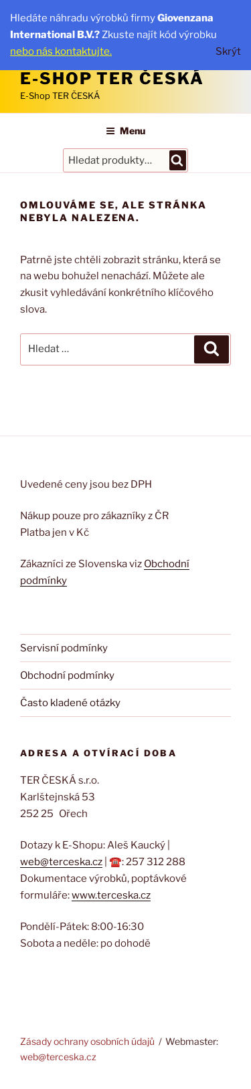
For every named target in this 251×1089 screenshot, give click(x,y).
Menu (125, 130)
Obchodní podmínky (67, 675)
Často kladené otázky (70, 703)
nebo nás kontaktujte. (61, 51)
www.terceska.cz (111, 895)
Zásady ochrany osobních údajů (87, 1041)
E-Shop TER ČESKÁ (112, 78)
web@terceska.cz (61, 862)
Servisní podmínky (64, 648)
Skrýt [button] (228, 51)
